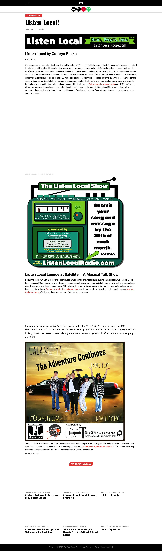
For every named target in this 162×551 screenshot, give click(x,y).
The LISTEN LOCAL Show (45, 174)
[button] (27, 3)
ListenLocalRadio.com (31, 174)
